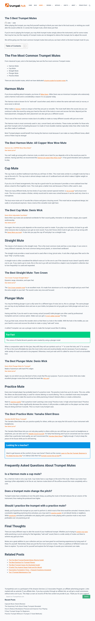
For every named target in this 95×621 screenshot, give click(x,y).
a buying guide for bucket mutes (55, 80)
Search (86, 595)
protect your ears (82, 530)
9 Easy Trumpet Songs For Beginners (18, 609)
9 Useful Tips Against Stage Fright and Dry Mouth (26, 566)
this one (46, 378)
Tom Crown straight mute (17, 287)
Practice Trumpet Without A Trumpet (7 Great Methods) (24, 612)
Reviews (50, 5)
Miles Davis (45, 94)
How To (67, 5)
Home (30, 5)
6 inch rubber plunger (53, 315)
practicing (12, 514)
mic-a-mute (70, 190)
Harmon (18, 109)
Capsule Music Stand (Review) (15, 602)
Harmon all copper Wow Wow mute (50, 157)
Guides (42, 5)
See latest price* (10, 150)
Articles (58, 5)
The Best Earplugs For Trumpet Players (22, 561)
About (75, 5)
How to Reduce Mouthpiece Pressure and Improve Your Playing (27, 607)
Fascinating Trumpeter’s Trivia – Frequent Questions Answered (31, 568)
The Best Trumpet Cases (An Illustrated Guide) (25, 564)
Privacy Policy (83, 5)
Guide (14, 23)
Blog (35, 5)
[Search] (89, 5)
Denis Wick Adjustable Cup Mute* (17, 215)
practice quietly (16, 401)
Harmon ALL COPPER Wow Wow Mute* (19, 148)
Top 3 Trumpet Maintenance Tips (20, 571)
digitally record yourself (37, 433)
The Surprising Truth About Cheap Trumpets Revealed (24, 605)
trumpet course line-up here (52, 455)
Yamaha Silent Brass (56, 435)
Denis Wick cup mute (14, 232)
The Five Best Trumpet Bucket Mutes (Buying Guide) (27, 559)
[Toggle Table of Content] (24, 46)
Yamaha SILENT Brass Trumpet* (16, 418)
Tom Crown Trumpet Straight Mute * (17, 277)
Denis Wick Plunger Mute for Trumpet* (18, 365)
